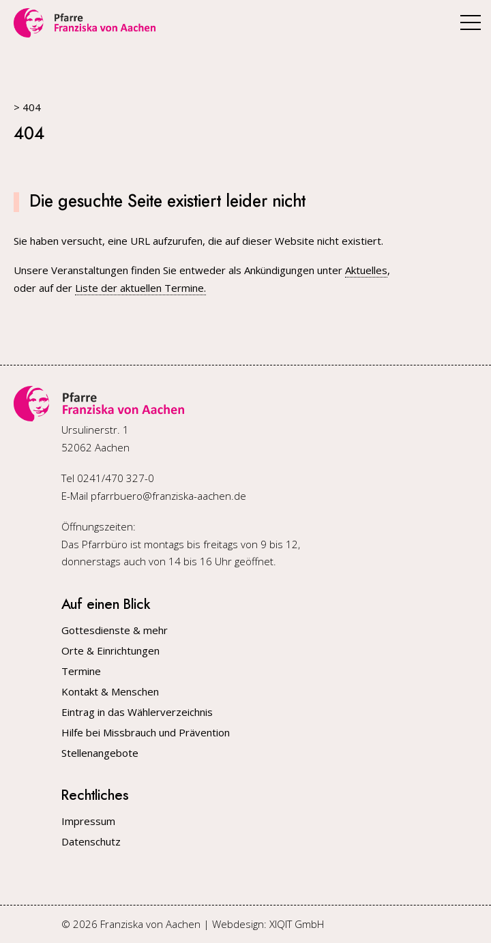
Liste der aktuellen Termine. (140, 288)
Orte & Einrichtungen (110, 651)
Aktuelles (366, 270)
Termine (81, 671)
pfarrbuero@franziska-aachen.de (168, 496)
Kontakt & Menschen (110, 692)
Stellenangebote (99, 753)
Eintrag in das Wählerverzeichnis (137, 712)
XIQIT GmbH (296, 924)
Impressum (88, 821)
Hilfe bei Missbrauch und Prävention (145, 733)
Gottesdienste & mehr (114, 630)
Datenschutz (91, 842)
